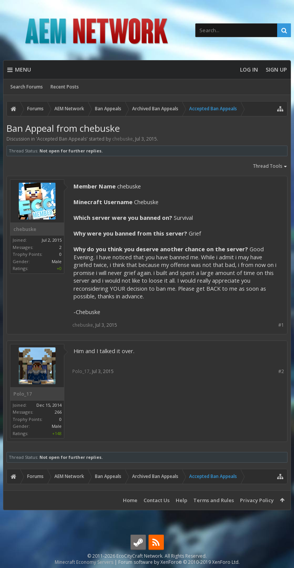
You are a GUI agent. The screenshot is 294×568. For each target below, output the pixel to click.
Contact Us (157, 500)
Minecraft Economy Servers (84, 562)
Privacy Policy (257, 500)
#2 (281, 371)
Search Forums (26, 86)
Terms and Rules (213, 500)
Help (181, 500)
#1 (281, 325)
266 (58, 412)
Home (130, 500)
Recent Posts (65, 86)
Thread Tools (270, 167)
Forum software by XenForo (179, 562)
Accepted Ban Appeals (62, 139)
